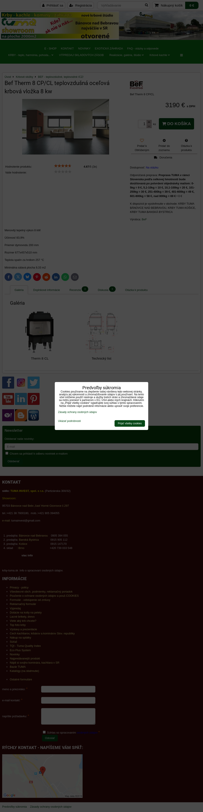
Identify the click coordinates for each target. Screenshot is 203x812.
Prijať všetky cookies (130, 423)
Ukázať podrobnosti (69, 421)
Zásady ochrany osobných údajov (77, 412)
